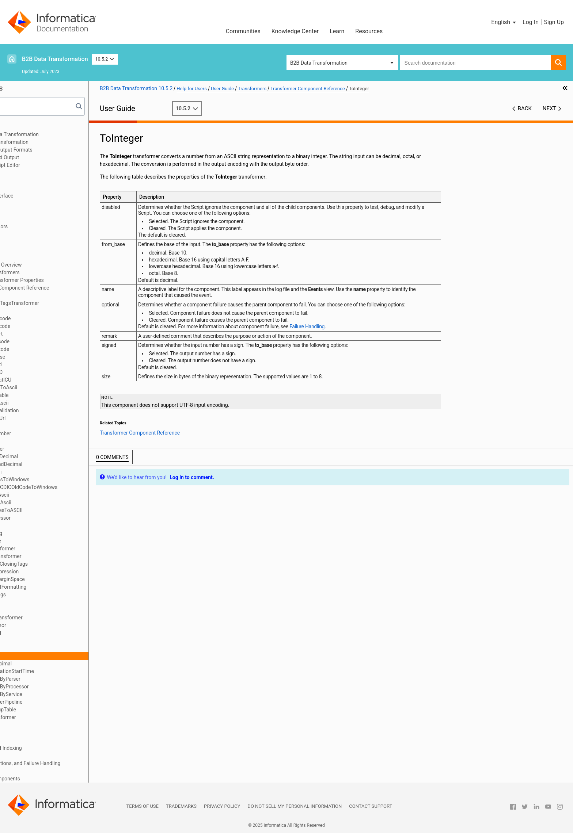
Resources (369, 31)
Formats (21, 234)
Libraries (22, 180)
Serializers (24, 732)
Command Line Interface (40, 196)
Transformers (27, 257)
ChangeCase (45, 357)
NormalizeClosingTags (56, 564)
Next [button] (550, 108)
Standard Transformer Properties (61, 280)
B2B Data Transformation (55, 59)
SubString (41, 640)
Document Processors (37, 226)
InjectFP (40, 525)
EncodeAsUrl (45, 418)
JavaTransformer (50, 548)
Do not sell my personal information (294, 806)
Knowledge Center (295, 31)
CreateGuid (43, 364)
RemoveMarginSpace (55, 579)
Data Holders (27, 242)
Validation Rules (30, 771)
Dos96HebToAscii (51, 387)
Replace (39, 602)
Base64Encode (47, 326)
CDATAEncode (47, 349)
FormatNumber (48, 433)
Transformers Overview (50, 265)
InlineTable (43, 541)
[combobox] (475, 62)
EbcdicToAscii (46, 403)
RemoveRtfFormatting (55, 587)
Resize (38, 610)
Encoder (40, 426)
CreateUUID (43, 372)
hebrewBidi (43, 472)
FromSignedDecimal (53, 464)
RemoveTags (45, 594)
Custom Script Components (43, 779)
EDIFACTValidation (52, 410)
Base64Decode (47, 318)
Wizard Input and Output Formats (49, 150)
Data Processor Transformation (47, 142)
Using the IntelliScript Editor (43, 165)
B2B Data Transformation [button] (319, 63)
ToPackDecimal (48, 663)
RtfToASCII (43, 633)
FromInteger (44, 449)
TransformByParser (52, 679)
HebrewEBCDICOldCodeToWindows (71, 487)
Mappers (22, 740)
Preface (21, 127)
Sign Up (554, 22)
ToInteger (41, 656)
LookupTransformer (53, 556)
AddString (42, 311)
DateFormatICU (48, 380)
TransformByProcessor (57, 686)
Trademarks (181, 806)
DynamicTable (47, 395)
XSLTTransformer (50, 717)
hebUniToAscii (47, 495)
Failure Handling (361, 332)
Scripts (20, 203)
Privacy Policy (222, 806)
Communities (243, 31)
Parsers (21, 211)
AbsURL (39, 295)
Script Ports (25, 219)
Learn (337, 31)
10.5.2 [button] (104, 59)
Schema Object (29, 188)
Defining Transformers (49, 272)
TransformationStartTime (59, 671)
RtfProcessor (45, 625)
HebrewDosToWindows (57, 479)
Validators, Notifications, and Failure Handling (63, 763)
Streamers (23, 756)
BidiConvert (44, 334)
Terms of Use (142, 806)
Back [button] (525, 108)
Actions (20, 725)
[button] (504, 22)
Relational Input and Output (43, 157)
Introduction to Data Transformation (53, 134)
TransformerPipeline (53, 702)
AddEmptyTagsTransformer (62, 303)
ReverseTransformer (53, 617)
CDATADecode (47, 341)
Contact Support (370, 806)
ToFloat (39, 648)
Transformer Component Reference (63, 288)
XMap (18, 173)
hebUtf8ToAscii (48, 502)
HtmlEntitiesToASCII (53, 510)
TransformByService (53, 694)
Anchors (21, 249)
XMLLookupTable (50, 709)
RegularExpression (51, 571)
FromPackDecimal (51, 456)
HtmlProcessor (47, 518)
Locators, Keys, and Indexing (44, 748)
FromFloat (42, 441)
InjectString (43, 533)
